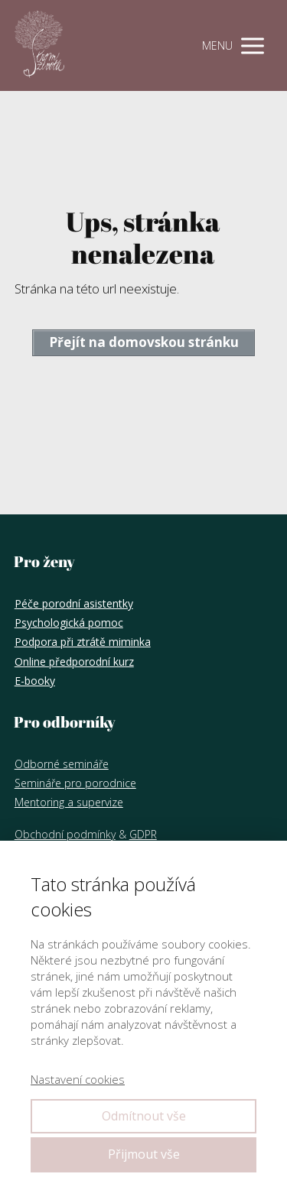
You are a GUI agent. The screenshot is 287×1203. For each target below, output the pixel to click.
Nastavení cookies (78, 1079)
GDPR (143, 834)
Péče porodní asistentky (74, 603)
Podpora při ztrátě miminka (83, 641)
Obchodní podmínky (65, 834)
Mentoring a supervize (69, 802)
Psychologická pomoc (69, 622)
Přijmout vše (144, 1154)
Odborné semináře (62, 764)
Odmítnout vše (144, 1115)
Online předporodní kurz (74, 661)
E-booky (35, 680)
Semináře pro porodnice (75, 783)
